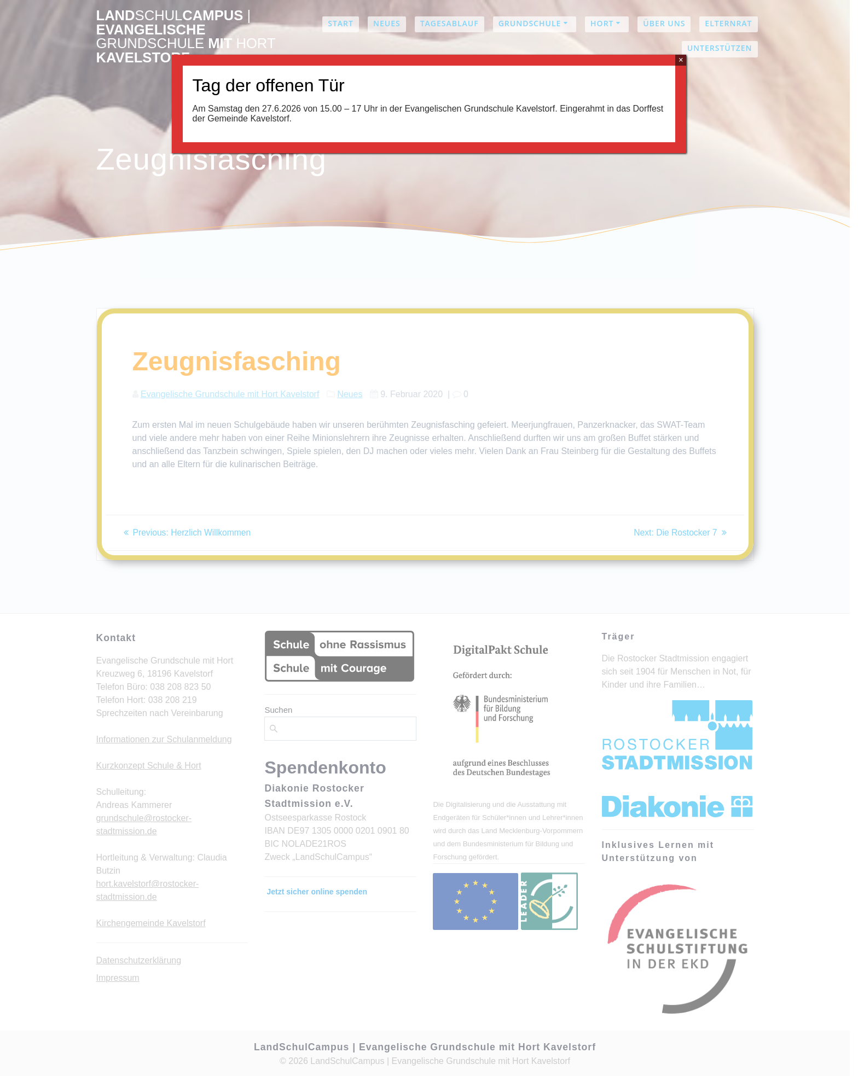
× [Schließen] (681, 60)
